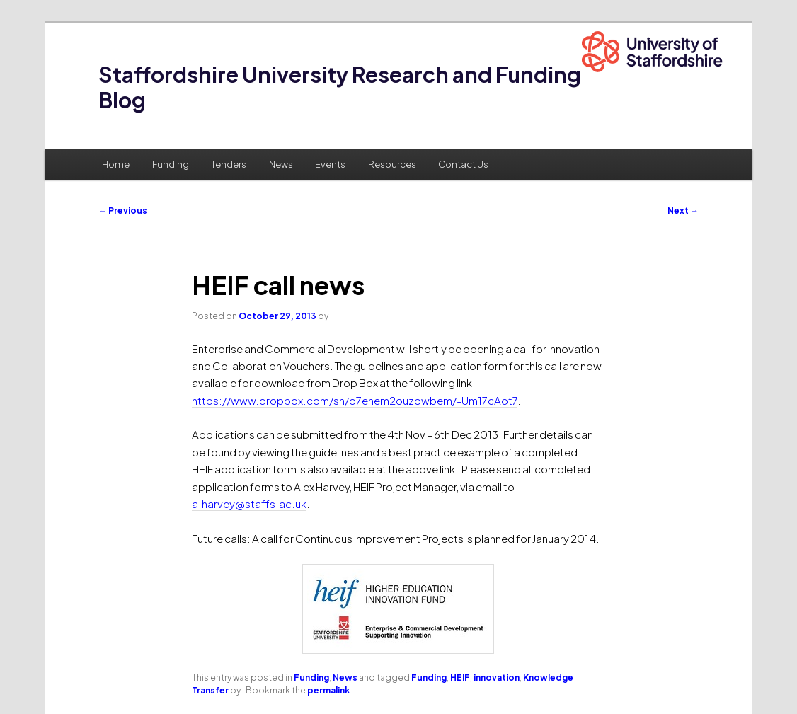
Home (116, 164)
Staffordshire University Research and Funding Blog (339, 87)
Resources (392, 164)
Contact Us (463, 164)
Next (683, 210)
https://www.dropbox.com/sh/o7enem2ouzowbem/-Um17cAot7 (354, 400)
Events (330, 164)
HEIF (460, 677)
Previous (122, 210)
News (281, 164)
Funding (170, 164)
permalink (328, 690)
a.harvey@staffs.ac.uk (249, 503)
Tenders (228, 164)
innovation (497, 677)
